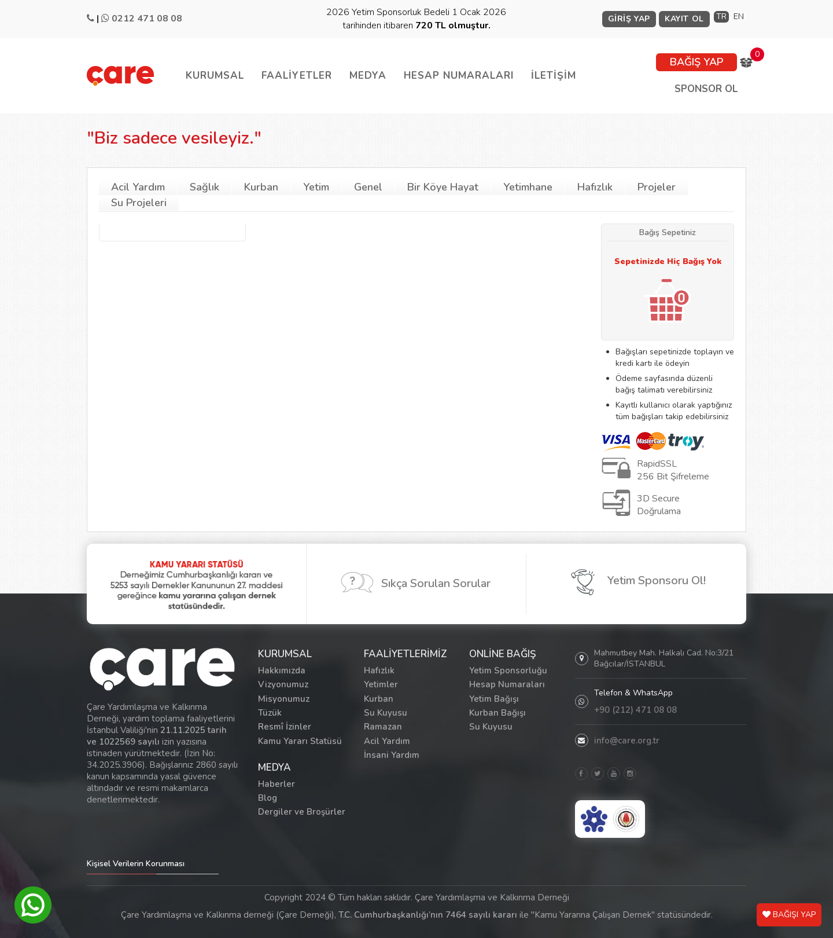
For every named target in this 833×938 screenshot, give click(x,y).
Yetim (316, 187)
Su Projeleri (139, 203)
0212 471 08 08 (147, 18)
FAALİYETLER (296, 75)
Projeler (656, 187)
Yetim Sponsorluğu (508, 670)
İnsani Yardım (391, 755)
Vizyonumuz (283, 684)
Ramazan (383, 726)
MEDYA (367, 75)
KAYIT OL (684, 18)
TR (721, 16)
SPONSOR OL (706, 89)
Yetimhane (527, 187)
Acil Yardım (138, 187)
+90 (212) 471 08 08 (635, 710)
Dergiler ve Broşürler (301, 812)
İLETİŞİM (553, 75)
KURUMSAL (215, 75)
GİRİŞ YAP (629, 18)
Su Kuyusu (385, 713)
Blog (267, 798)
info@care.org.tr (626, 740)
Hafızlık (595, 187)
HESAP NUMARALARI (459, 75)
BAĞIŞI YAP (789, 914)
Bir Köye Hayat (442, 187)
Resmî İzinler (284, 726)
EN (739, 16)
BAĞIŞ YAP (696, 62)
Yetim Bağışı (494, 699)
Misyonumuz (283, 699)
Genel (368, 187)
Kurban (261, 187)
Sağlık (204, 187)
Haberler (276, 784)
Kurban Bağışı (497, 713)
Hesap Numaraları (507, 684)
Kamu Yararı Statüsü (300, 741)
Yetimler (381, 684)
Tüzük (270, 713)
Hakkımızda (281, 670)
